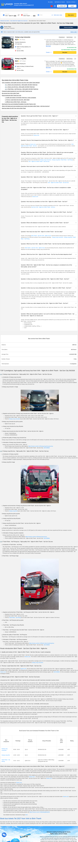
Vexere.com (36, 135)
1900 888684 (46, 447)
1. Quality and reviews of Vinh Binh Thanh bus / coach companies (20, 97)
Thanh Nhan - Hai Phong (67, 159)
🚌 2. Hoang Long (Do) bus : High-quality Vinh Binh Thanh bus (20, 86)
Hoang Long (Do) (13, 511)
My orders (50, 2)
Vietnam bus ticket (4, 20)
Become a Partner (71, 2)
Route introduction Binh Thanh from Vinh (11, 95)
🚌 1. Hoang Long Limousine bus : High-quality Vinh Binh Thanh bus (21, 84)
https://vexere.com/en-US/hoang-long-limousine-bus (40, 446)
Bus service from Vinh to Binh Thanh (10, 93)
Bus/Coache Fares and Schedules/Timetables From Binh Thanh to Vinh (19, 104)
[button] (49, 116)
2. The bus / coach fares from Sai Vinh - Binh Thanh (17, 99)
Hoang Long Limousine (14, 418)
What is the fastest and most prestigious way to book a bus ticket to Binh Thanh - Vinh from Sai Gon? (26, 106)
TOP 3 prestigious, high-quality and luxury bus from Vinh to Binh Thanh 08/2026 (21, 82)
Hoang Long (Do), (56, 159)
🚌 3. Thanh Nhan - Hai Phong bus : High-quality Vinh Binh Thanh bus (21, 89)
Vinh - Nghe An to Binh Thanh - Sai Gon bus (38, 161)
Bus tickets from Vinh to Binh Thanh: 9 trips (15, 80)
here (27, 814)
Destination (25, 14)
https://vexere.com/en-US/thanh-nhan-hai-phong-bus (41, 643)
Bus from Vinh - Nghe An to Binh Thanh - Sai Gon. (43, 207)
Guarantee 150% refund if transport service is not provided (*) (23, 4)
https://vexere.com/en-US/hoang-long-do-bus (36, 536)
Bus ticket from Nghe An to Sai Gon (18, 21)
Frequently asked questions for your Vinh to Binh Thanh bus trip (17, 91)
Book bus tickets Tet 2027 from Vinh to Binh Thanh (14, 108)
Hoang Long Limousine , (46, 159)
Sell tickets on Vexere (60, 2)
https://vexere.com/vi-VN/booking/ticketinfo (40, 812)
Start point (7, 14)
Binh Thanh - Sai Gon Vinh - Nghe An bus (41, 235)
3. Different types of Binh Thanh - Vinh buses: (15, 101)
